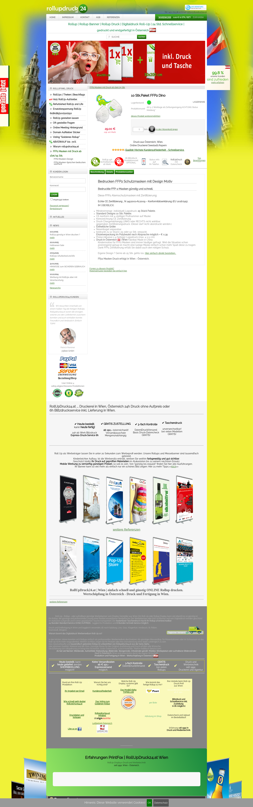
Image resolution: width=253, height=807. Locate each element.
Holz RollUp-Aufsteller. (65, 99)
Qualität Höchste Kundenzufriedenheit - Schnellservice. (154, 150)
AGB (98, 17)
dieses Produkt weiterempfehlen (145, 116)
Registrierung (56, 208)
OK (149, 802)
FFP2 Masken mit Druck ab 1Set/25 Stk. (107, 87)
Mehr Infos (196, 783)
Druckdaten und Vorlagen (76, 716)
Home (52, 17)
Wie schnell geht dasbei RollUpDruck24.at (74, 702)
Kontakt (84, 17)
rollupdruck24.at (142, 791)
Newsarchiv (55, 288)
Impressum (68, 17)
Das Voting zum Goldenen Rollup (102, 702)
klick (173, 466)
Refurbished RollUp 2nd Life (68, 104)
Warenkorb (164, 17)
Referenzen (113, 17)
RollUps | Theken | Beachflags (69, 94)
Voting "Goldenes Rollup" (66, 137)
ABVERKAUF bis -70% (64, 142)
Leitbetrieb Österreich (102, 723)
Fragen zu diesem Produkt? (102, 268)
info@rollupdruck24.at (197, 12)
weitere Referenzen (126, 529)
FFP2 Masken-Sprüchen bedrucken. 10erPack (70, 163)
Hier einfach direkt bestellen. (160, 253)
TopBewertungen (199, 159)
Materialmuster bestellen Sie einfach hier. (108, 271)
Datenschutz (161, 802)
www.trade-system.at (173, 791)
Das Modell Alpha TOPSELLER (128, 691)
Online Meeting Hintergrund (68, 127)
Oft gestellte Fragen (64, 123)
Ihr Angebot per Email (74, 691)
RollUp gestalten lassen (66, 118)
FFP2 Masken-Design (63, 159)
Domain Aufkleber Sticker (66, 132)
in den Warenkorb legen (167, 129)
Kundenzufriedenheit (101, 691)
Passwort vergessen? (59, 206)
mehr (52, 237)
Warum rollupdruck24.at (66, 146)
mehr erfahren (217, 82)
